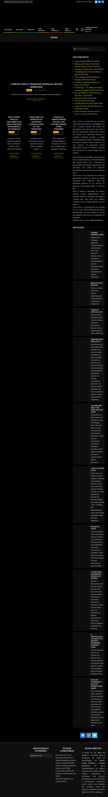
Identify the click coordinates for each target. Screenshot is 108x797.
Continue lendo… (36, 99)
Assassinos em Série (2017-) (84, 69)
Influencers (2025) (80, 98)
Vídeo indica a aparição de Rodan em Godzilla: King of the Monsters (36, 123)
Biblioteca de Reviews (82, 64)
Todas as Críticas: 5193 (82, 66)
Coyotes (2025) (80, 101)
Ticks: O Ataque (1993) (82, 77)
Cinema (29, 90)
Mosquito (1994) (80, 80)
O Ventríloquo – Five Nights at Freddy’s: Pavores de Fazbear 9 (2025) (97, 641)
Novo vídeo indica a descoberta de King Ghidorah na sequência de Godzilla (14, 123)
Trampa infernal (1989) (82, 61)
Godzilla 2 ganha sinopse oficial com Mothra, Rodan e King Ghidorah (58, 123)
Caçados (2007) (61, 781)
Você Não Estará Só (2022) (83, 103)
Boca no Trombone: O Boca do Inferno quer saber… (96, 684)
